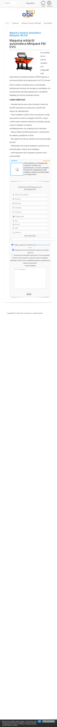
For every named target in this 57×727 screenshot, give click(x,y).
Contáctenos (28, 313)
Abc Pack (20, 313)
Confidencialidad (38, 313)
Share (49, 3)
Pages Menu (31, 3)
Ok (39, 721)
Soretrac (14, 161)
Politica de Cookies (48, 721)
